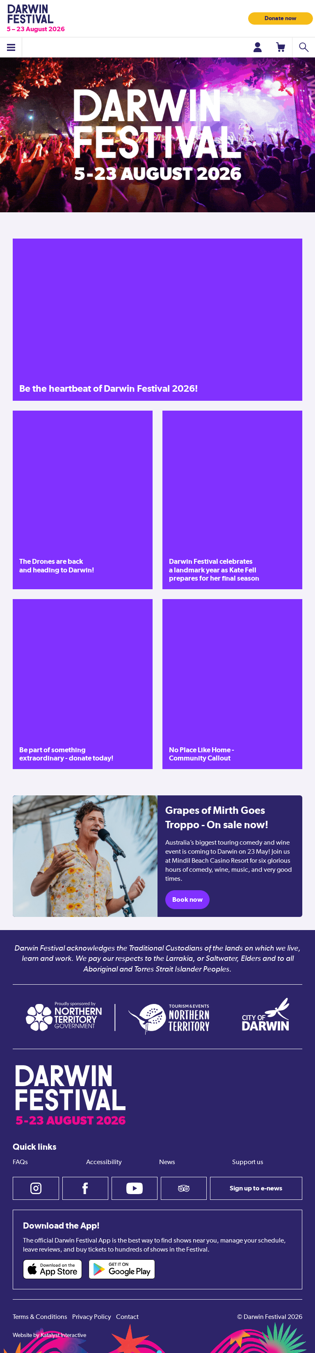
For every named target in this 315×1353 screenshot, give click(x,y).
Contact (127, 1317)
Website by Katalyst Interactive (49, 1335)
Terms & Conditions (40, 1317)
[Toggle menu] (11, 47)
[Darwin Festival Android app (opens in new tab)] (122, 1269)
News (167, 1162)
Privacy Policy (91, 1317)
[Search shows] (303, 47)
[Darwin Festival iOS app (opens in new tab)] (52, 1269)
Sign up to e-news (256, 1188)
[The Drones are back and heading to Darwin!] (83, 500)
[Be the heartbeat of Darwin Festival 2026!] (157, 320)
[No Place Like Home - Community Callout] (232, 684)
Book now (187, 899)
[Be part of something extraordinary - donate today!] (83, 684)
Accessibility (104, 1162)
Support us (247, 1162)
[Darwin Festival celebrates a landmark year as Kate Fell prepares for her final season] (232, 500)
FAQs (20, 1162)
